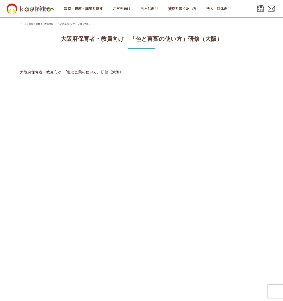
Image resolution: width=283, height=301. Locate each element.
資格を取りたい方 (182, 8)
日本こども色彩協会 (29, 8)
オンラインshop (260, 9)
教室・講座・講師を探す (83, 8)
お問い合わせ (271, 9)
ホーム (23, 24)
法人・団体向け (218, 8)
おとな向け (149, 8)
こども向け (121, 8)
